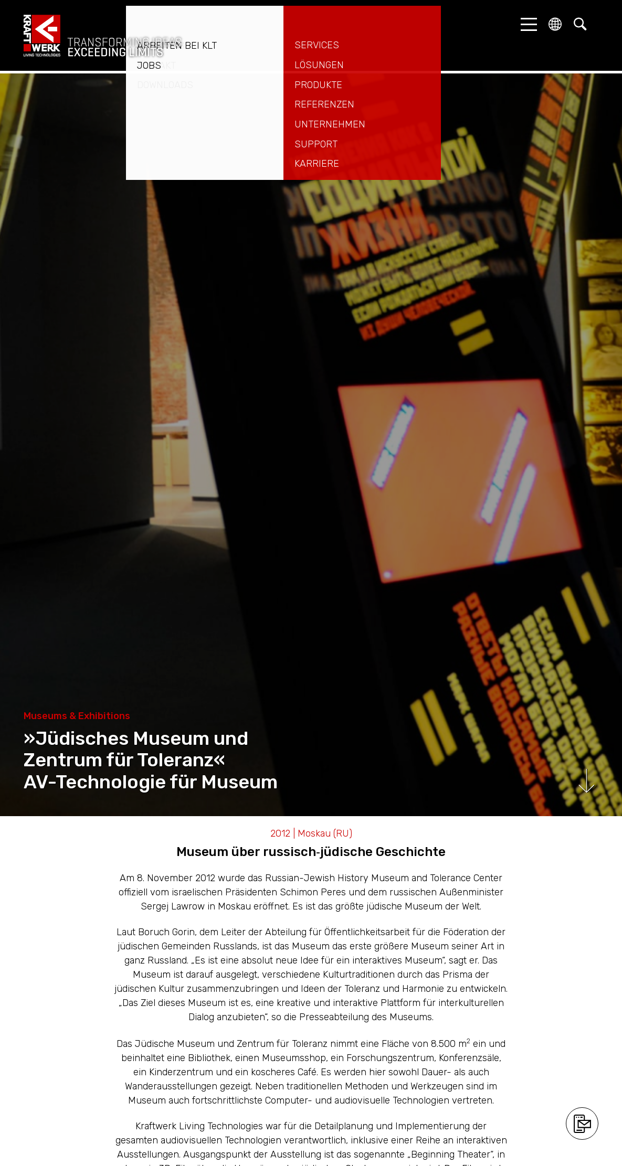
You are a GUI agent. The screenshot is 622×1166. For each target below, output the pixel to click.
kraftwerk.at (102, 36)
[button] (526, 24)
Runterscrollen (586, 781)
